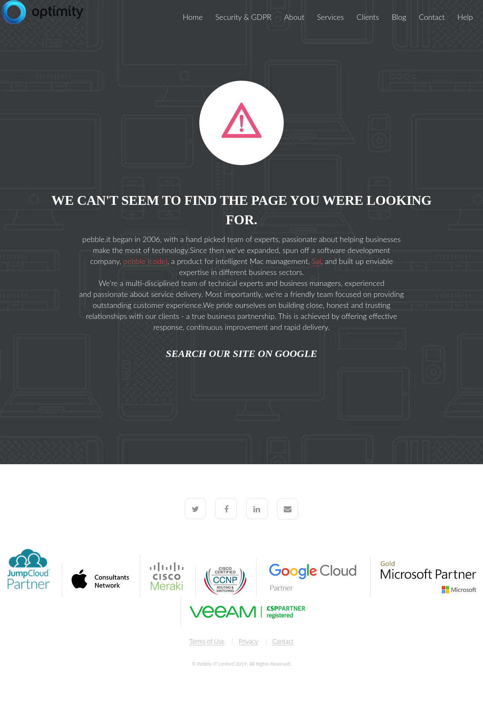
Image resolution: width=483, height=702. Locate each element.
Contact (282, 641)
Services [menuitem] (330, 17)
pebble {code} (145, 261)
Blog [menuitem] (399, 17)
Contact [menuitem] (432, 17)
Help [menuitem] (465, 17)
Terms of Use (207, 641)
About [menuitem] (294, 17)
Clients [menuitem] (368, 17)
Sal (316, 261)
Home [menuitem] (193, 17)
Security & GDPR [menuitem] (243, 17)
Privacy (248, 641)
